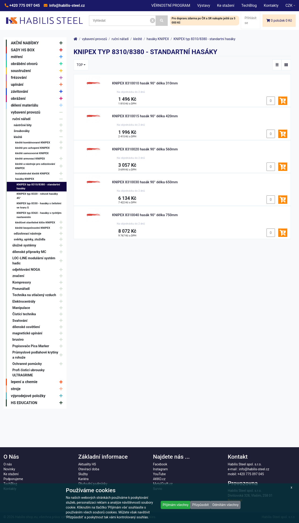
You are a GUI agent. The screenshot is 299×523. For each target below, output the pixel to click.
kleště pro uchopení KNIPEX (40, 148)
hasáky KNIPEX (40, 179)
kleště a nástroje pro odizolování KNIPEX (40, 166)
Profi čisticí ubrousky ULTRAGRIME (28, 372)
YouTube (159, 474)
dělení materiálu (38, 105)
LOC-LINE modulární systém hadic (38, 260)
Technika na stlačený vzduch (38, 295)
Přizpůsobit (200, 505)
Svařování (38, 321)
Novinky (9, 469)
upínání (38, 84)
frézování (38, 77)
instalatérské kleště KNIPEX (40, 173)
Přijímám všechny (176, 505)
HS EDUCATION (38, 402)
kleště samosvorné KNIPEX (32, 153)
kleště (39, 137)
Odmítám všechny (225, 505)
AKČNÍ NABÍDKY (38, 43)
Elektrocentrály (38, 301)
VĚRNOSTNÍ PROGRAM (170, 5)
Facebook (160, 464)
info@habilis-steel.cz (66, 5)
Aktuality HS (87, 464)
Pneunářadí (38, 289)
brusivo (38, 340)
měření (38, 56)
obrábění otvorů (38, 63)
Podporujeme (13, 479)
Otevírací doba (88, 469)
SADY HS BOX (38, 50)
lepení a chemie (38, 382)
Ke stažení (225, 5)
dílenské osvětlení (38, 327)
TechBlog (249, 5)
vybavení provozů (38, 112)
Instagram (160, 469)
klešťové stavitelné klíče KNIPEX (40, 222)
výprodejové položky (38, 395)
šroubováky (39, 131)
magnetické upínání (38, 333)
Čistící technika (38, 314)
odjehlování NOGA (38, 270)
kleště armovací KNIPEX (40, 158)
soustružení (38, 70)
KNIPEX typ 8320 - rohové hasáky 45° (37, 196)
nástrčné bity (39, 125)
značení (38, 276)
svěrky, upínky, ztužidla (39, 239)
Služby (83, 474)
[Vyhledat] (162, 20)
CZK (288, 5)
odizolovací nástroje (39, 233)
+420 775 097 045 (24, 5)
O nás (8, 464)
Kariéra (83, 479)
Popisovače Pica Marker (38, 346)
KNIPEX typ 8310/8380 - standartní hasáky (38, 186)
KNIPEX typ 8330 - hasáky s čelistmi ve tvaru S (39, 205)
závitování (38, 91)
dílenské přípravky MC (38, 252)
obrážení (38, 98)
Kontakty (271, 5)
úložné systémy (38, 245)
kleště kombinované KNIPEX (40, 142)
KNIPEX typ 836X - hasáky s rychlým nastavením (39, 215)
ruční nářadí (38, 119)
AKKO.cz (159, 479)
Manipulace (38, 308)
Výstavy (203, 5)
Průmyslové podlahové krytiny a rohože (38, 355)
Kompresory (38, 282)
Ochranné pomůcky (38, 364)
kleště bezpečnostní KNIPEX (40, 228)
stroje (38, 388)
